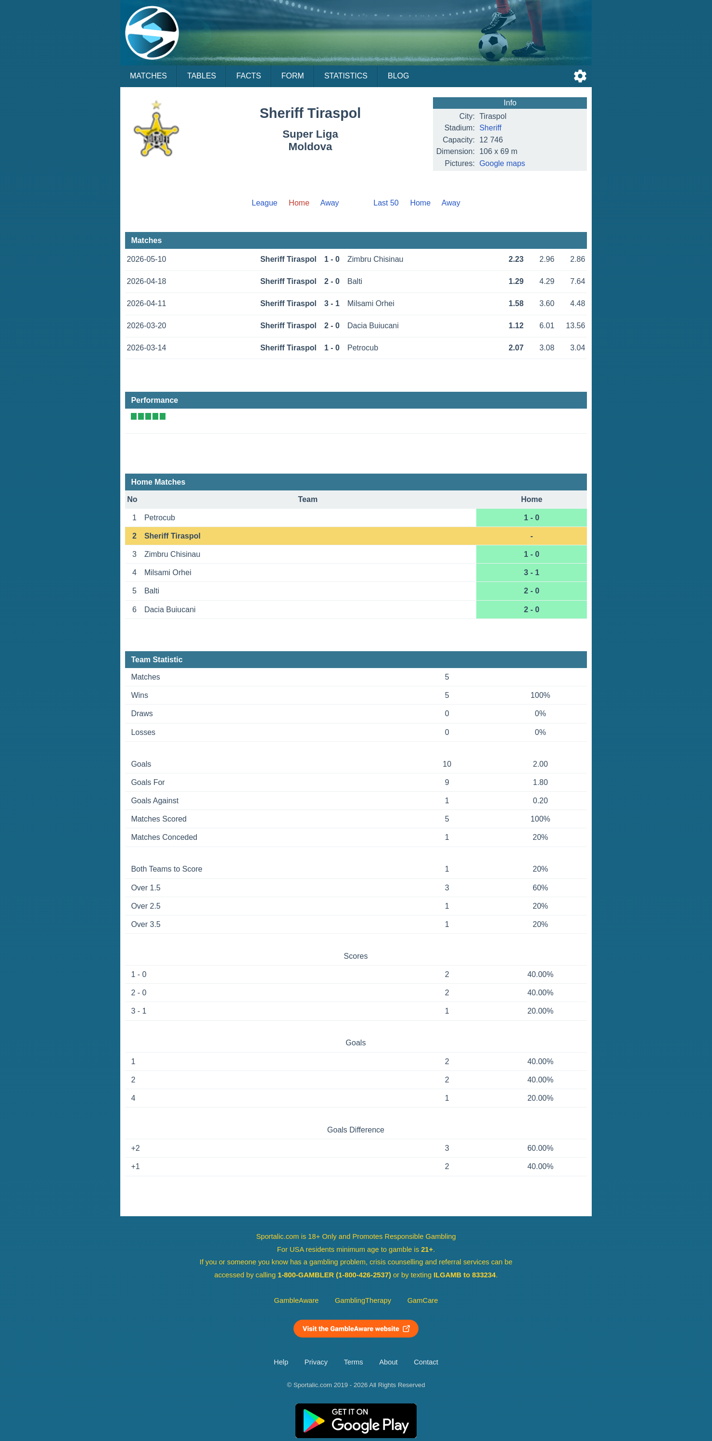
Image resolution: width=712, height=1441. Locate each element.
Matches (148, 76)
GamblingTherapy (363, 1300)
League (264, 203)
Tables (201, 76)
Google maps (502, 163)
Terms (353, 1362)
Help (281, 1362)
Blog (398, 76)
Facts (248, 76)
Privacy (316, 1362)
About (388, 1362)
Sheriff (490, 128)
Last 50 (385, 203)
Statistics (346, 76)
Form (292, 76)
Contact (426, 1362)
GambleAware (296, 1300)
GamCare (422, 1300)
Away (329, 203)
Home (420, 203)
